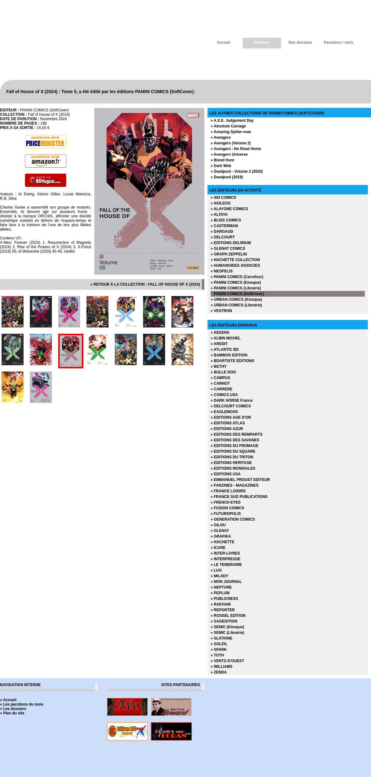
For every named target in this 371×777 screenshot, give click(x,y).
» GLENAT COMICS (228, 248)
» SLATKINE (221, 638)
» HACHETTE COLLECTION (235, 260)
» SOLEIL (219, 644)
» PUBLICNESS (224, 598)
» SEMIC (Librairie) (227, 632)
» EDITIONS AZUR (227, 429)
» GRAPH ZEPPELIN (229, 254)
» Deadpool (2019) (227, 177)
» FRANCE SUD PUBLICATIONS (239, 497)
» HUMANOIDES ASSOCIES (235, 265)
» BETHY (219, 366)
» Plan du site (12, 713)
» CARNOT (220, 383)
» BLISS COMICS (226, 220)
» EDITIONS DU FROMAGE (234, 446)
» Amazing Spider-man (231, 132)
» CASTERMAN (224, 226)
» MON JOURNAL (226, 581)
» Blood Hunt (222, 160)
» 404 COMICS (223, 197)
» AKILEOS (220, 203)
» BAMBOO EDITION (229, 355)
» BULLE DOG (223, 372)
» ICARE (218, 547)
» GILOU (218, 525)
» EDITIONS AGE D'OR (231, 417)
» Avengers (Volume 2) (231, 143)
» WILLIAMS (221, 666)
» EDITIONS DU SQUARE (233, 451)
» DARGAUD (222, 231)
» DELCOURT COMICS (231, 406)
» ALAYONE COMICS (229, 209)
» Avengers (221, 137)
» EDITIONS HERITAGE (231, 463)
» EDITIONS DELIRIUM (231, 243)
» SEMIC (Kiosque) (227, 627)
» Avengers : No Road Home (236, 149)
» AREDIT (219, 344)
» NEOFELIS (222, 271)
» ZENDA (219, 672)
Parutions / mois (338, 42)
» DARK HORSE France (231, 400)
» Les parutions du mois (21, 704)
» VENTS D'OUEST (227, 661)
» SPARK (219, 649)
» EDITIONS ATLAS (228, 423)
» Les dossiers (13, 709)
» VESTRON (221, 311)
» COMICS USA (224, 395)
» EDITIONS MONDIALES (233, 468)
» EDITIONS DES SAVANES (235, 440)
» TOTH (217, 655)
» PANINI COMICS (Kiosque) (236, 282)
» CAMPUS (220, 378)
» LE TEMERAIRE (226, 564)
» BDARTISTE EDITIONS (232, 361)
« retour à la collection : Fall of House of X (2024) (145, 284)
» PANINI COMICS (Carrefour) (237, 277)
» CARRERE (221, 389)
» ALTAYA (219, 214)
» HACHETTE (222, 542)
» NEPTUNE (221, 587)
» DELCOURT (223, 237)
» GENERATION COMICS (233, 519)
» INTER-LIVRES (225, 553)
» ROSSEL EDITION (228, 615)
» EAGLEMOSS (224, 412)
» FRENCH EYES (226, 502)
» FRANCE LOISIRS (228, 491)
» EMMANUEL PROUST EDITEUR (240, 480)
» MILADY (219, 576)
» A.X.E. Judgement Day (232, 120)
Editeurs (261, 42)
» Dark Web (221, 166)
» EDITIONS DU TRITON (232, 457)
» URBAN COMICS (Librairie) (236, 305)
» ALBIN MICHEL (226, 338)
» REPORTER (223, 610)
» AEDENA (220, 332)
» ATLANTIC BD (225, 349)
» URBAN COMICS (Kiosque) (236, 299)
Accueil (223, 42)
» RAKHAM (220, 604)
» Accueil (8, 700)
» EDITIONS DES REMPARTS (236, 434)
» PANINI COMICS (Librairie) (236, 288)
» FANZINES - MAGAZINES (234, 485)
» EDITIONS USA (226, 474)
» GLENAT (220, 530)
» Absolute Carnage (228, 126)
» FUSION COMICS (227, 508)
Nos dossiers (300, 42)
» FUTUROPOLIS (226, 513)
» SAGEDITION (224, 621)
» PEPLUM (220, 593)
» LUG (216, 570)
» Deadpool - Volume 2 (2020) (237, 171)
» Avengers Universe (229, 154)
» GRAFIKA (221, 536)
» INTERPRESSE (226, 559)
